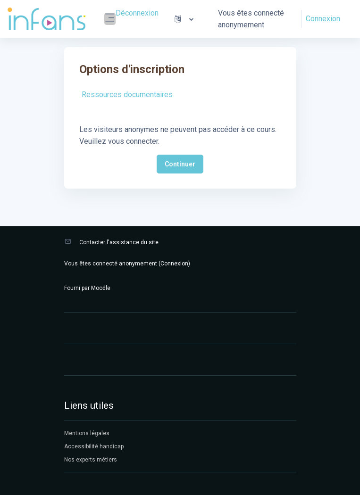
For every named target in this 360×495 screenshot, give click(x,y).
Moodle (100, 288)
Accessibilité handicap (94, 446)
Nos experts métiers (90, 459)
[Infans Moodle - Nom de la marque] (46, 19)
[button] (184, 19)
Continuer (180, 164)
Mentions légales (86, 433)
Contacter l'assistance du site (119, 242)
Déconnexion (137, 12)
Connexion (323, 18)
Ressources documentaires (127, 94)
